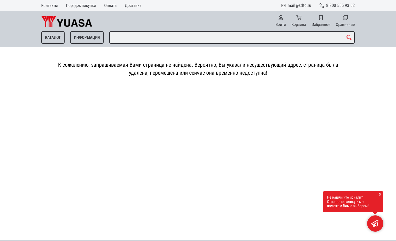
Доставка (133, 5)
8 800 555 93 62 (340, 5)
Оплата (110, 5)
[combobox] (232, 37)
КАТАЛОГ (53, 37)
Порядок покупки (81, 5)
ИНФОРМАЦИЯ (87, 37)
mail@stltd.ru (299, 5)
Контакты (49, 5)
